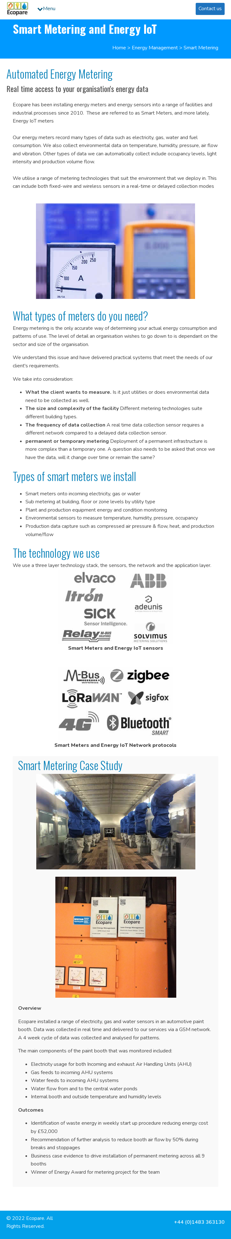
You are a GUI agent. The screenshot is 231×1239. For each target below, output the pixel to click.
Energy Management (155, 47)
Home (119, 47)
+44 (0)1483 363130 (199, 1222)
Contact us (210, 8)
